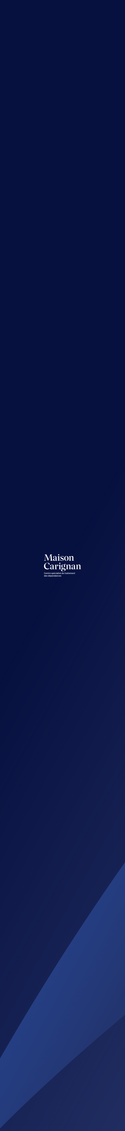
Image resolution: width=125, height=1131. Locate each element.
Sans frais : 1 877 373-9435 (46, 996)
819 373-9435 (36, 989)
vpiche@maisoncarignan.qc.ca (49, 1077)
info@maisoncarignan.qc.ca (47, 979)
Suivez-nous (34, 1103)
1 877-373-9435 (48, 95)
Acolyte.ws (56, 1126)
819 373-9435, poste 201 (44, 1084)
